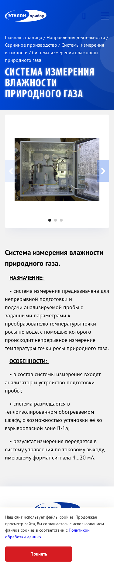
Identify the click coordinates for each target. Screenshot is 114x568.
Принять (38, 554)
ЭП (40, 16)
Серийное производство (31, 45)
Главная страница (24, 37)
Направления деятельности (76, 37)
